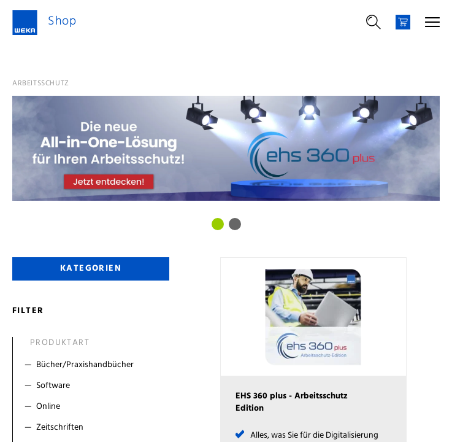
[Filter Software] (93, 386)
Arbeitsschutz (40, 83)
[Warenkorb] (403, 22)
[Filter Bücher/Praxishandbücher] (93, 365)
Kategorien (90, 269)
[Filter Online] (93, 407)
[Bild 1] (235, 224)
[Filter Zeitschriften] (93, 427)
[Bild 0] (218, 224)
